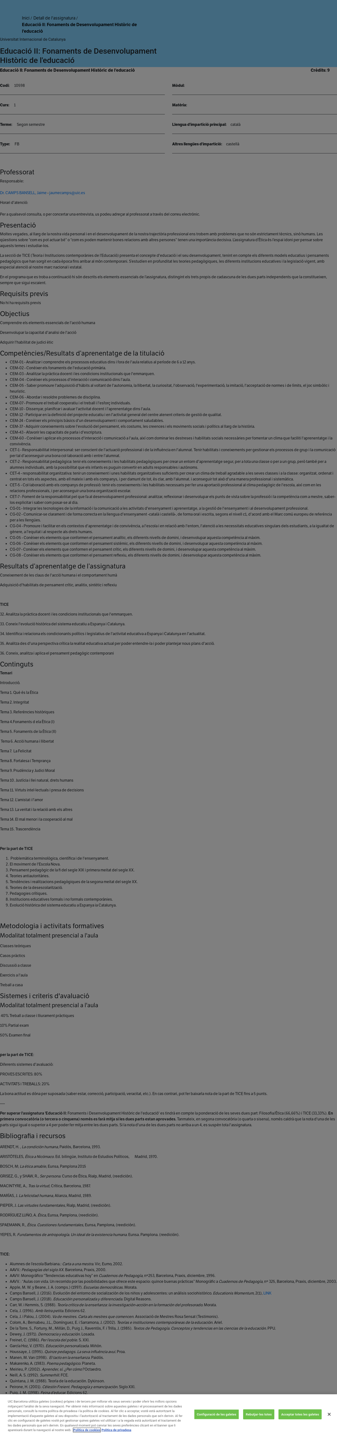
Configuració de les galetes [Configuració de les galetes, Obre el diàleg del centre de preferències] (216, 1421)
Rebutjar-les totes (259, 1421)
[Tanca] (329, 1420)
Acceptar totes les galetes (300, 1421)
